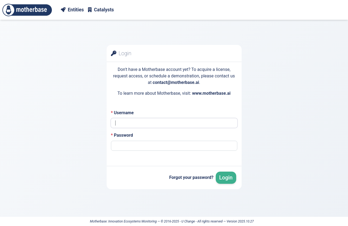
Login (226, 177)
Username (122, 112)
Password (122, 135)
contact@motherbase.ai (176, 82)
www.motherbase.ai (211, 93)
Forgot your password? (191, 177)
